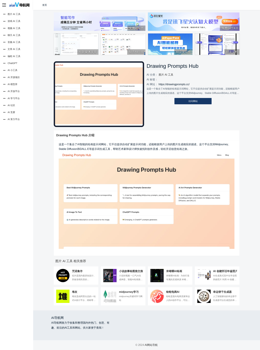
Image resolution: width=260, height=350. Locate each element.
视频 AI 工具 (11, 28)
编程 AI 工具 (11, 56)
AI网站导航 (151, 345)
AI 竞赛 (8, 112)
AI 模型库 (9, 84)
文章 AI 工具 (11, 49)
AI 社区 (8, 105)
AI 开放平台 (11, 91)
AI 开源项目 (11, 77)
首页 (44, 5)
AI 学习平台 (11, 98)
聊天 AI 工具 (11, 35)
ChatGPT (9, 63)
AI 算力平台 (11, 119)
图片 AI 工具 (11, 14)
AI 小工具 (9, 70)
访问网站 (193, 101)
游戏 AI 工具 (11, 21)
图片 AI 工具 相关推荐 (70, 261)
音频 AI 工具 (11, 42)
